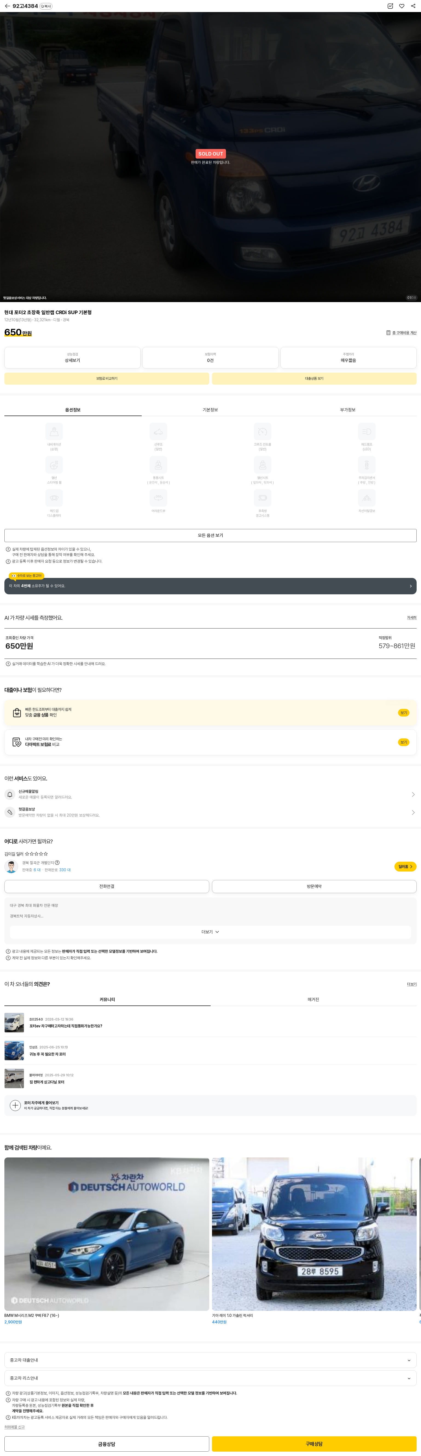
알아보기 (210, 712)
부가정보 (348, 410)
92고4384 (33, 6)
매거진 (313, 999)
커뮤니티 (107, 999)
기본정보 (210, 410)
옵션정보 (73, 410)
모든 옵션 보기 (210, 535)
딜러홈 (403, 866)
